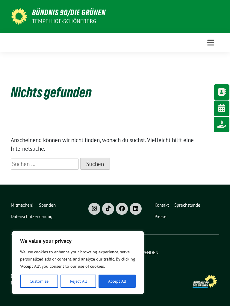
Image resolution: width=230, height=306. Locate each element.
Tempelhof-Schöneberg (64, 21)
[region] (78, 262)
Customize (39, 281)
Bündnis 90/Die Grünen (69, 12)
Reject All (78, 281)
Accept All (117, 281)
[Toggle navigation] (210, 42)
